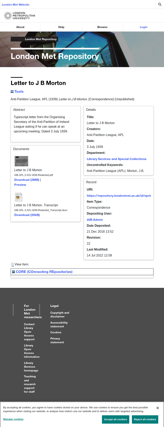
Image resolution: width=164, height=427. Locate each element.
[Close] (157, 409)
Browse (102, 27)
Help (61, 27)
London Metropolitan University (14, 39)
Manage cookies (13, 420)
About (20, 27)
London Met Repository (41, 39)
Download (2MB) (26, 179)
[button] (12, 265)
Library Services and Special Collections (117, 159)
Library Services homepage (31, 366)
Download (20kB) (27, 215)
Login (143, 27)
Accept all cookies (115, 421)
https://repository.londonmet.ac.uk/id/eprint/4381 (124, 195)
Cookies (55, 332)
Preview (20, 184)
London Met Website (15, 4)
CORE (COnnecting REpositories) (42, 271)
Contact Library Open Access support (29, 331)
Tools (17, 91)
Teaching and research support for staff (30, 384)
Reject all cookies (145, 421)
